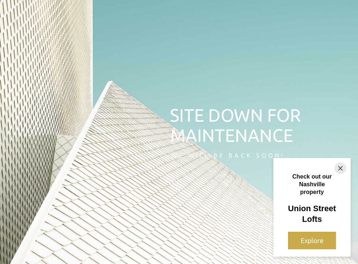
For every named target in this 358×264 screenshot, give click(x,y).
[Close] (340, 168)
